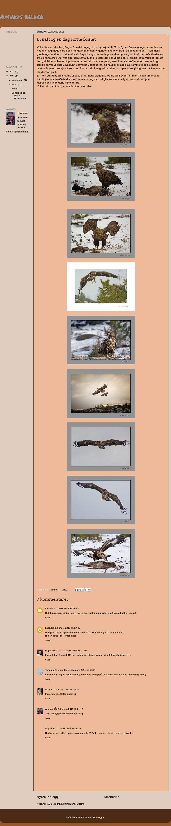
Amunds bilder (21, 16)
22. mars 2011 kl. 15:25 (68, 728)
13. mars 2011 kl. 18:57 (83, 670)
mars (15, 84)
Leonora (49, 628)
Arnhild (49, 689)
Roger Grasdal (53, 650)
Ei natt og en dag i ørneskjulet (19, 96)
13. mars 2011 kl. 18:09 (74, 650)
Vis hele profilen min (17, 131)
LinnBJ (49, 608)
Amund (49, 709)
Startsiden (111, 797)
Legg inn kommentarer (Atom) (67, 804)
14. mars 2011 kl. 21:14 (70, 709)
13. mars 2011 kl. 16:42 (66, 608)
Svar (47, 617)
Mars (14, 88)
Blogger (100, 817)
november (18, 80)
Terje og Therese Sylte (57, 670)
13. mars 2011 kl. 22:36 (66, 689)
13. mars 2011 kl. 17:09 (67, 628)
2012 (12, 71)
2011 (12, 76)
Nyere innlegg (47, 797)
